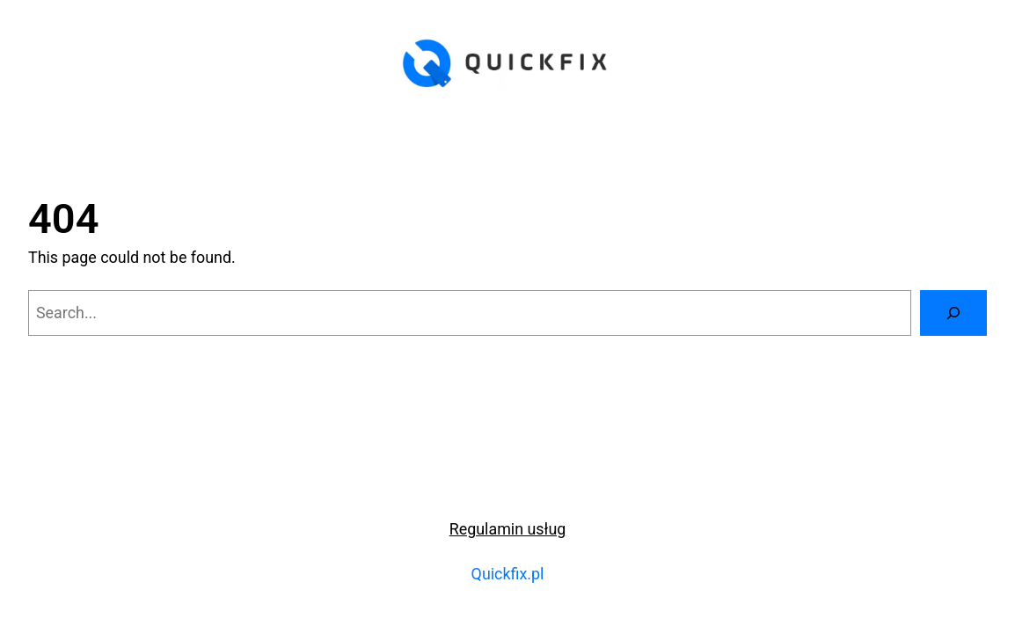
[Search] (953, 313)
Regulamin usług (507, 529)
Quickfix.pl (507, 573)
